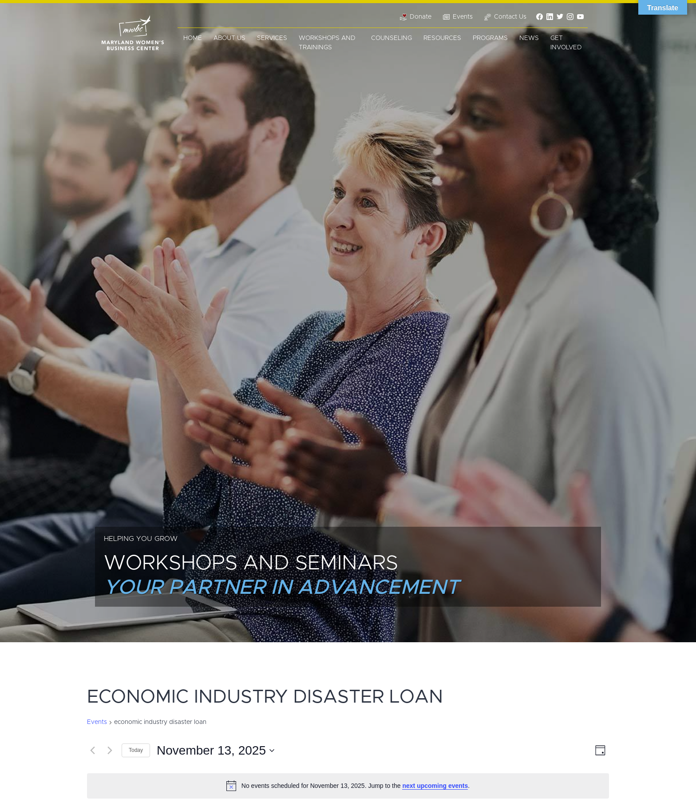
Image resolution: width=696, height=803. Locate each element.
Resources (442, 38)
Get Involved (566, 43)
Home (192, 38)
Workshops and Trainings (327, 43)
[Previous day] (92, 750)
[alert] (348, 785)
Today (136, 750)
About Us (229, 38)
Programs (490, 38)
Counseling (391, 38)
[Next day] (109, 750)
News (529, 38)
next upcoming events (435, 785)
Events (97, 722)
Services (272, 38)
